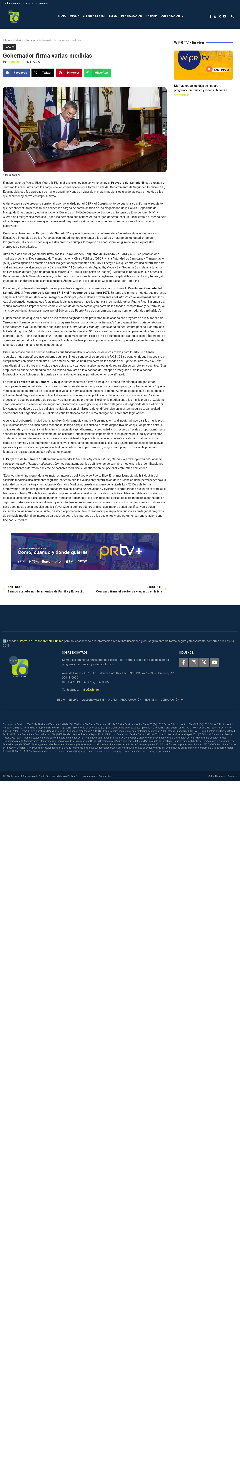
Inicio (62, 16)
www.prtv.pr (182, 94)
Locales (31, 40)
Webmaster (105, 776)
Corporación (172, 16)
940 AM (112, 16)
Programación (131, 16)
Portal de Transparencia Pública (41, 641)
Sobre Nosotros (12, 3)
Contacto (28, 3)
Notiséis (152, 16)
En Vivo (74, 16)
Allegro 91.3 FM (94, 16)
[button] (232, 16)
